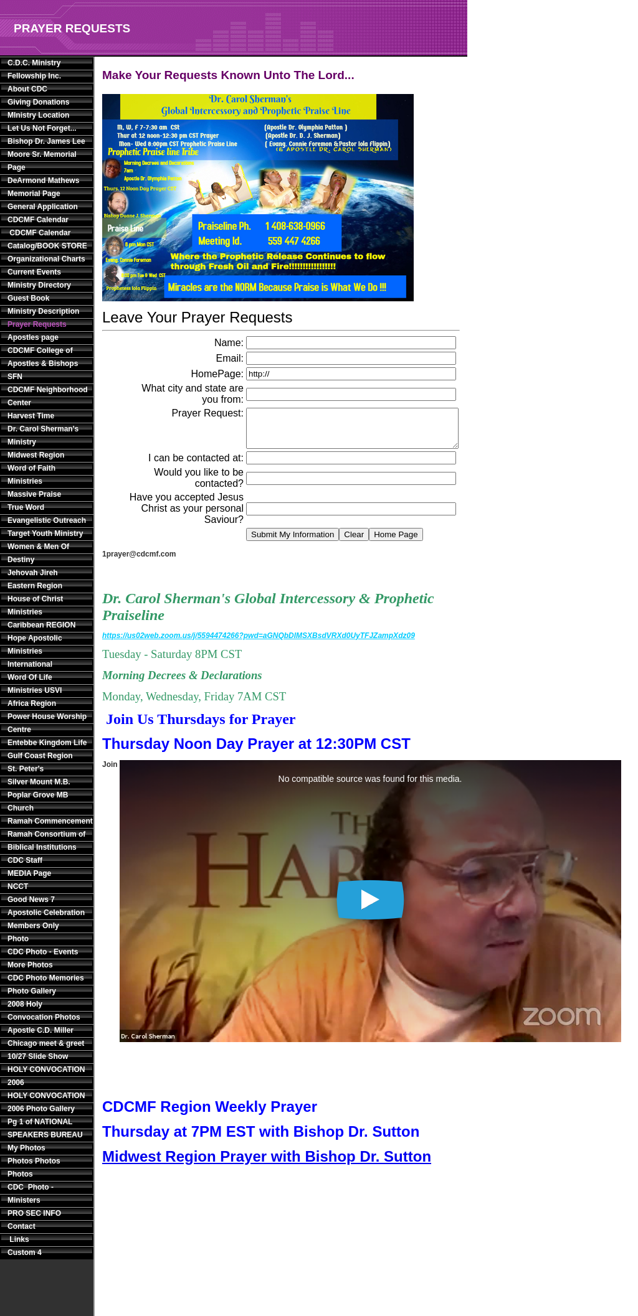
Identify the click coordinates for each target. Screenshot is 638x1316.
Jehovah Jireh (32, 572)
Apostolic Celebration (46, 912)
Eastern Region (34, 585)
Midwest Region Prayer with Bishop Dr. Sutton (266, 1163)
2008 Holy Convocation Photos (43, 1011)
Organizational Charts (46, 259)
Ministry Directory (39, 285)
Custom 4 (24, 1252)
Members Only (33, 925)
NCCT (17, 886)
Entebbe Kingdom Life (47, 742)
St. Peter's (25, 768)
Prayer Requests (37, 324)
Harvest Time (30, 415)
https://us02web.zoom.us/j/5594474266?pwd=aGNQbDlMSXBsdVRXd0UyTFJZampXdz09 (258, 643)
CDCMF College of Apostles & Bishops (42, 357)
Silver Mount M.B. (38, 782)
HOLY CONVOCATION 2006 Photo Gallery (46, 1102)
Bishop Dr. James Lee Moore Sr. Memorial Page (46, 154)
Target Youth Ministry (45, 533)
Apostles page (33, 337)
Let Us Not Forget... (42, 128)
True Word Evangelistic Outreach (46, 514)
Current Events (34, 272)
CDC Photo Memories (45, 978)
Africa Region (31, 703)
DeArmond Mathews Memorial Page (43, 187)
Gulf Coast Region (40, 755)
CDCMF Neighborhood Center (47, 396)
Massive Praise (34, 494)
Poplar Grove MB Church (37, 801)
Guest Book (28, 298)
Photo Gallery (31, 991)
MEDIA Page (29, 873)
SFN (14, 376)
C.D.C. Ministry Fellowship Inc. (34, 69)
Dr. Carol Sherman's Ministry (43, 435)
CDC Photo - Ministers (30, 1194)
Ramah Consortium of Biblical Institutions (46, 841)
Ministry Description (43, 311)
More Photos (30, 965)
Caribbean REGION (41, 625)
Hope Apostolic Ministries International (34, 651)
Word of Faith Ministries (31, 475)
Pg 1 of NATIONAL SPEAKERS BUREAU (45, 1128)
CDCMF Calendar (38, 219)
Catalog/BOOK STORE (47, 246)
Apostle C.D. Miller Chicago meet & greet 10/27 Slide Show (45, 1043)
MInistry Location (38, 115)
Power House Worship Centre (47, 723)
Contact (21, 1226)
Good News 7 (31, 899)
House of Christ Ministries (35, 605)
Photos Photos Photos (33, 1167)
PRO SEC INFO (34, 1213)
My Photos (26, 1148)
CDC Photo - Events (42, 951)
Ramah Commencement (47, 821)
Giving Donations (38, 102)
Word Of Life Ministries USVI (34, 684)
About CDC (27, 89)
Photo (18, 938)
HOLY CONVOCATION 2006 (46, 1076)
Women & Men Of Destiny (38, 553)
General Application (42, 206)
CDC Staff (24, 860)
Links (18, 1239)
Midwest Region (35, 455)
